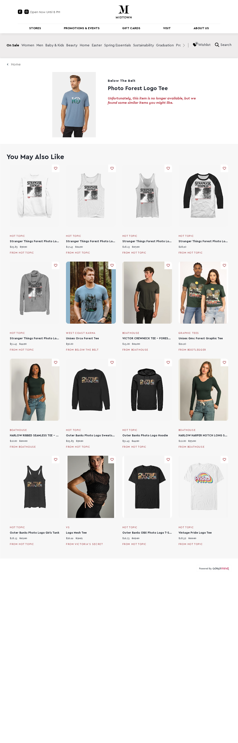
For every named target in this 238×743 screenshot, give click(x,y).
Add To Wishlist (55, 168)
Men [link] (39, 45)
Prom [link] (180, 45)
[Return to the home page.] (124, 11)
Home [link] (84, 45)
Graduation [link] (165, 45)
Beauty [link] (72, 45)
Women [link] (27, 45)
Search (223, 45)
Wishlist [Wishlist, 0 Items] (202, 45)
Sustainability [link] (143, 45)
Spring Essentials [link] (117, 45)
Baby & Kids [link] (54, 45)
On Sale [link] (13, 45)
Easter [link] (97, 45)
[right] (184, 45)
